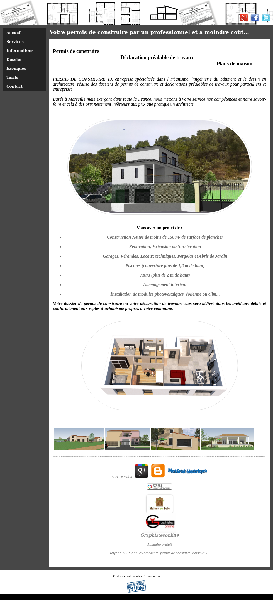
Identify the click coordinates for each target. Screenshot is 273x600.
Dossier (14, 59)
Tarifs (12, 77)
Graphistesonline (159, 535)
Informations (20, 50)
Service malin (122, 477)
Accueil (14, 32)
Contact (14, 86)
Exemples (16, 68)
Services (15, 41)
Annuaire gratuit (159, 544)
